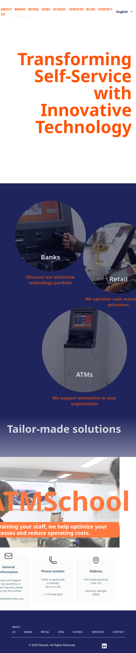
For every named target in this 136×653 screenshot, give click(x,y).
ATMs (46, 9)
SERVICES (76, 9)
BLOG (90, 9)
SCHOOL (59, 9)
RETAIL (33, 9)
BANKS (20, 9)
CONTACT (105, 9)
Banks (60, 250)
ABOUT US (6, 11)
